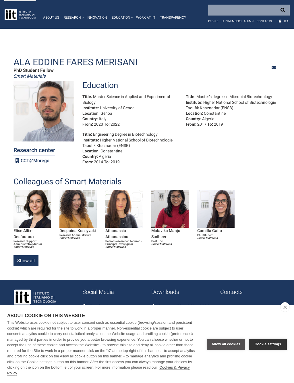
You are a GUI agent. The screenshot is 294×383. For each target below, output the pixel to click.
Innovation (97, 18)
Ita (286, 21)
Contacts (264, 21)
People (213, 21)
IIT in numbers (231, 21)
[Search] (249, 10)
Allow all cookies (226, 344)
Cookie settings (268, 344)
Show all (26, 260)
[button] (72, 14)
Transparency (173, 18)
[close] (285, 307)
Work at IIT (145, 18)
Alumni (249, 21)
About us (51, 18)
